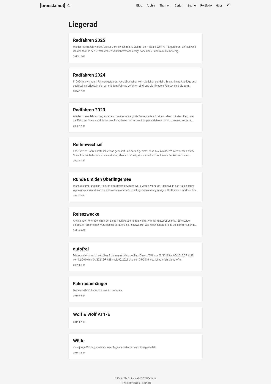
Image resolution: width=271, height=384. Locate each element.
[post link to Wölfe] (135, 346)
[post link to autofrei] (135, 257)
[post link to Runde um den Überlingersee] (135, 187)
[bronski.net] (52, 5)
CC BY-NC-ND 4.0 (148, 378)
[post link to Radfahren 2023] (135, 118)
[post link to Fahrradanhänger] (135, 289)
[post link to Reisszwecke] (135, 222)
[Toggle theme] (69, 5)
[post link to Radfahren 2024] (135, 83)
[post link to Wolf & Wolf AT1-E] (135, 318)
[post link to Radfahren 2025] (135, 48)
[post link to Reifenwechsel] (135, 152)
